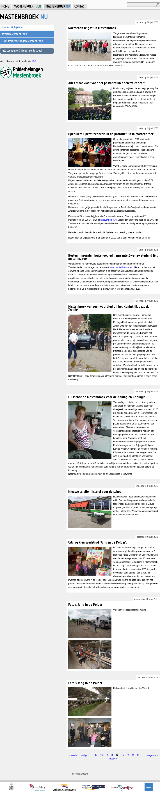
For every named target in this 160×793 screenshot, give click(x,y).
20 (128, 755)
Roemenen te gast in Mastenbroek (92, 28)
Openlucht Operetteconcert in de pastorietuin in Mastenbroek (111, 134)
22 (138, 755)
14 (96, 755)
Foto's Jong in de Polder (85, 604)
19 (122, 755)
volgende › (152, 755)
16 (106, 755)
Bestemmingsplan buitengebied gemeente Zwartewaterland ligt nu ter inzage (113, 256)
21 (133, 755)
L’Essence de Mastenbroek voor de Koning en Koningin (107, 397)
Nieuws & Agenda (12, 27)
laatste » (113, 758)
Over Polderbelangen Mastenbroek (22, 41)
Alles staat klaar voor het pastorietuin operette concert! (107, 83)
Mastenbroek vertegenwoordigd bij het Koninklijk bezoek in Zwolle (110, 308)
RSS (33, 61)
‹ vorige (83, 755)
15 (101, 755)
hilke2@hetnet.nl (108, 220)
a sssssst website (80, 774)
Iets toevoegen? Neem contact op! (22, 50)
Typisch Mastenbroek (14, 34)
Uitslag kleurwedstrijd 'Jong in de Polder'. (97, 542)
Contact (80, 6)
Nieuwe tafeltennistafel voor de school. (96, 491)
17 (112, 755)
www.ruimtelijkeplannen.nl (122, 267)
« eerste (73, 755)
